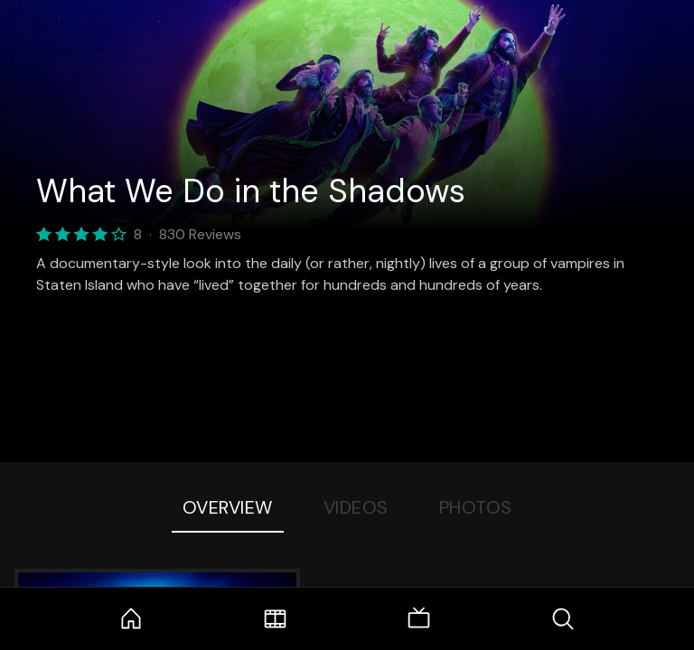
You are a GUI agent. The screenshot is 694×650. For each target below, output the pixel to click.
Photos (475, 507)
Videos (356, 507)
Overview (228, 507)
